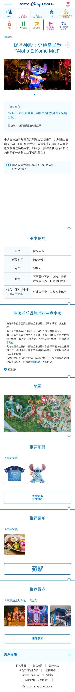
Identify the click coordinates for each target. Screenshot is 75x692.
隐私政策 (37, 665)
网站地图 (21, 665)
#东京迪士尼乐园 (15, 600)
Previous (10, 94)
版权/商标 (50, 670)
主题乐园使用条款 (28, 670)
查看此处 (35, 361)
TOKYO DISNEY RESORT (37, 4)
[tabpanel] (37, 76)
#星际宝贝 (11, 458)
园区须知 (12, 369)
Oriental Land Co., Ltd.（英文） (37, 675)
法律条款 (54, 665)
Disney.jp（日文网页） (37, 680)
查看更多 (37, 497)
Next (65, 94)
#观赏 (33, 600)
